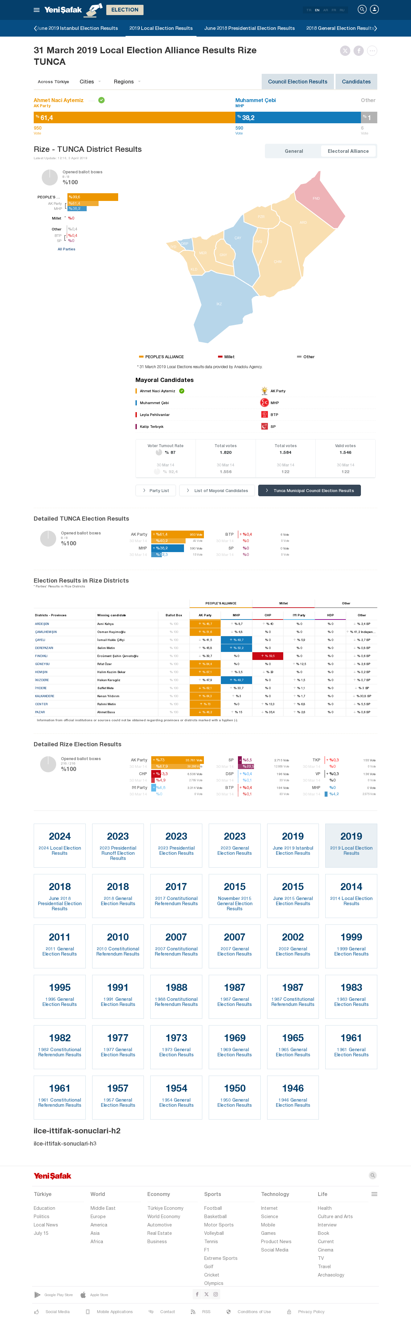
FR (334, 10)
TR (308, 10)
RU (342, 10)
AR (325, 10)
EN (317, 10)
